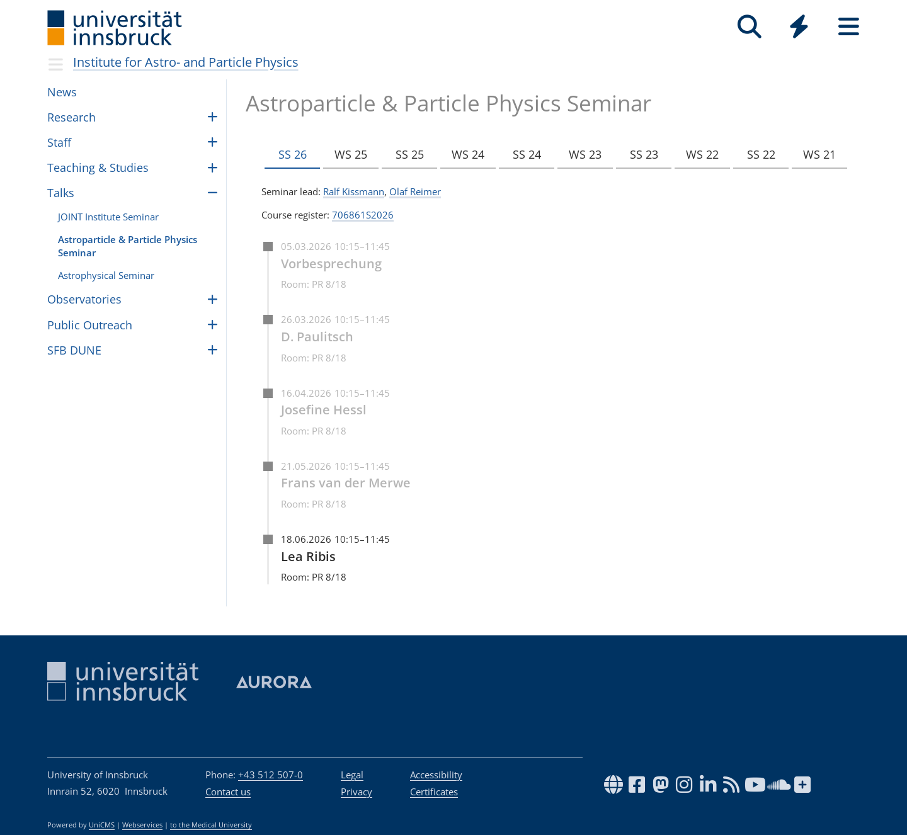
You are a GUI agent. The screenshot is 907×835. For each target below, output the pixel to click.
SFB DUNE (74, 350)
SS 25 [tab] (408, 154)
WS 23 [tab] (580, 154)
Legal (352, 774)
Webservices (142, 825)
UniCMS (102, 825)
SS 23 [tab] (638, 154)
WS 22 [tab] (696, 154)
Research (71, 117)
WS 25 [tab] (350, 154)
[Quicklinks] (799, 26)
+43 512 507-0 (270, 774)
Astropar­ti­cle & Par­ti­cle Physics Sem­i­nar (127, 246)
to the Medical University (211, 825)
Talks (60, 192)
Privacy (356, 791)
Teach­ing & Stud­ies (98, 167)
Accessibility (436, 774)
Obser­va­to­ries (84, 299)
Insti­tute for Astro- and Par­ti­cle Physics (186, 62)
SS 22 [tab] (753, 154)
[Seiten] (849, 26)
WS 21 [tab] (811, 154)
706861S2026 (363, 214)
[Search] (749, 26)
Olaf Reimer (415, 191)
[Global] (799, 28)
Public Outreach (89, 324)
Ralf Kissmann (353, 191)
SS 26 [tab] (292, 154)
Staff (59, 142)
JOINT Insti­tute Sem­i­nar (108, 216)
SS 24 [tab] (523, 154)
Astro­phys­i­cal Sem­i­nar (106, 275)
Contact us (228, 791)
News (62, 91)
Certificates (434, 791)
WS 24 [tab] (465, 154)
